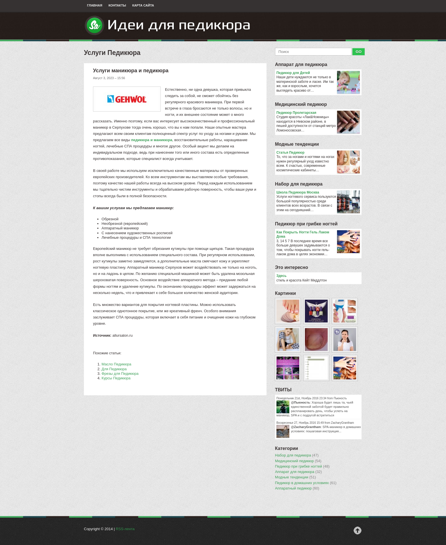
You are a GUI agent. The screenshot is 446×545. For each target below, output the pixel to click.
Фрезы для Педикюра (120, 373)
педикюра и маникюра (151, 140)
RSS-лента (125, 529)
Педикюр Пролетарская (318, 113)
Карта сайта (143, 5)
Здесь (281, 276)
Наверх (357, 530)
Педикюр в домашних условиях (305, 483)
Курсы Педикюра (116, 378)
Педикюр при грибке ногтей (306, 223)
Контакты (117, 5)
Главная (94, 5)
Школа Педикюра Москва (318, 192)
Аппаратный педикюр (297, 488)
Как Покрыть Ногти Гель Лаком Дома (318, 234)
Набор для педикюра (299, 184)
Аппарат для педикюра (301, 64)
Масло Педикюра (116, 364)
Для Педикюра (114, 369)
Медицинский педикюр (301, 104)
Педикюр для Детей (318, 73)
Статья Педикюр (318, 153)
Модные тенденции (297, 144)
